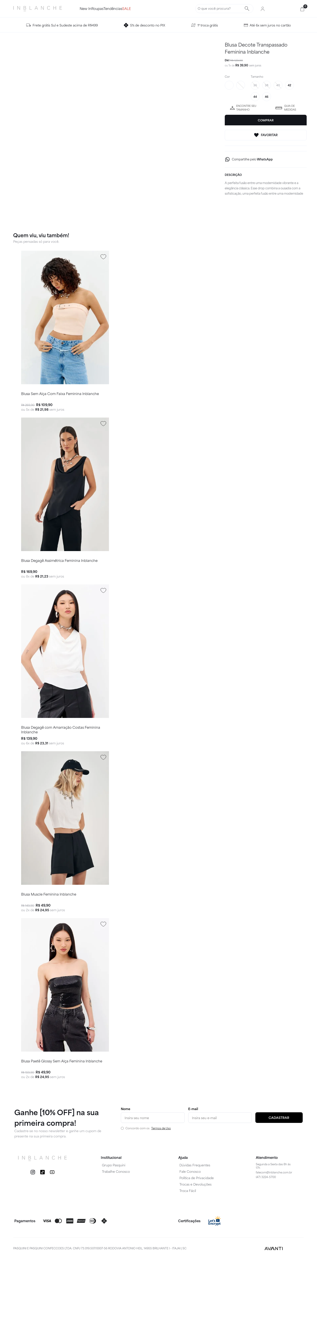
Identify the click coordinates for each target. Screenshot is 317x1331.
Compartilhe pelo (252, 159)
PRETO (240, 85)
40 (278, 85)
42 (289, 85)
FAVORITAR (266, 135)
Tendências (128, 8)
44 (255, 96)
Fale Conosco (190, 1244)
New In (85, 8)
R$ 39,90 (241, 65)
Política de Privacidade (196, 1250)
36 (255, 85)
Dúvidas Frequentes (194, 1237)
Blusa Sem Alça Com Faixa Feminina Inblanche (60, 407)
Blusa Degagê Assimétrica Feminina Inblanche (59, 588)
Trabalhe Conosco (116, 1244)
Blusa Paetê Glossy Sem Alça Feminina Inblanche (61, 1132)
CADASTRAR (279, 1190)
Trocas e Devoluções (195, 1256)
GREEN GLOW (229, 85)
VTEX (296, 1320)
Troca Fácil (187, 1263)
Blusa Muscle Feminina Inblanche (48, 951)
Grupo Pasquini (113, 1237)
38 (266, 85)
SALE (149, 8)
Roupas (105, 8)
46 (266, 96)
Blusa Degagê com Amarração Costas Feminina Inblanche (60, 771)
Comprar (266, 120)
